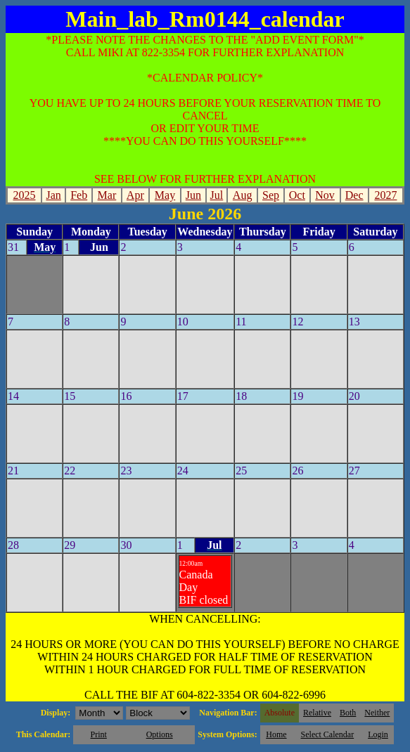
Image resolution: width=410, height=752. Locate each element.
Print (98, 734)
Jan (53, 195)
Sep (270, 195)
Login (378, 734)
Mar (107, 195)
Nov (325, 195)
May (165, 195)
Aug (242, 195)
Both (348, 713)
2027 (385, 195)
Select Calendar (327, 734)
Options (159, 734)
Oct (297, 195)
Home (276, 734)
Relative (317, 713)
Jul (217, 195)
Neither (377, 713)
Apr (135, 195)
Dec (354, 195)
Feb (78, 195)
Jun (193, 195)
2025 (24, 195)
